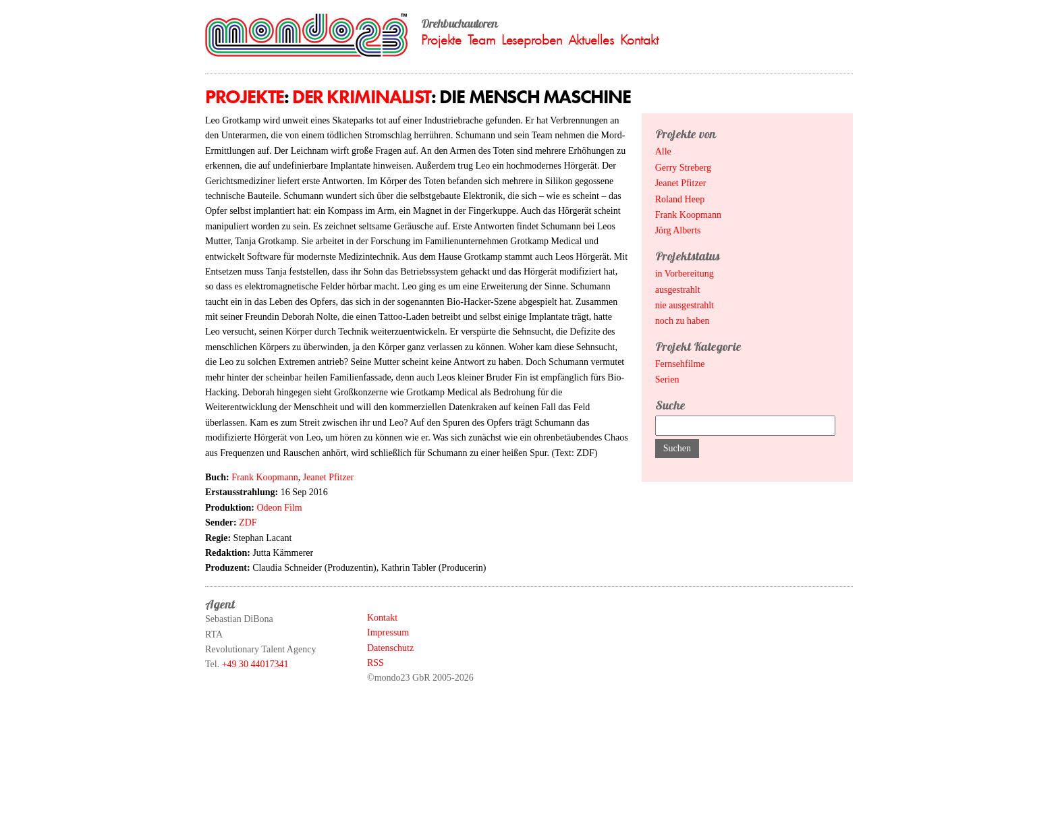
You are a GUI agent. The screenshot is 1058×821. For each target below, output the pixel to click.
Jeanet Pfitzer (328, 477)
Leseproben (531, 39)
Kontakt (639, 39)
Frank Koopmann (264, 477)
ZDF (247, 522)
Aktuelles (591, 39)
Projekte (441, 39)
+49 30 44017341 (255, 664)
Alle (663, 151)
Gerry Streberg (683, 168)
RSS (375, 663)
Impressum (388, 632)
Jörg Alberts (678, 230)
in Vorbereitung (684, 273)
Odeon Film (279, 508)
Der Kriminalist (361, 97)
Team (481, 39)
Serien (667, 379)
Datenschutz (390, 648)
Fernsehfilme (680, 364)
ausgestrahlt (677, 290)
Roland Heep (679, 199)
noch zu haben (682, 321)
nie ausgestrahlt (684, 305)
